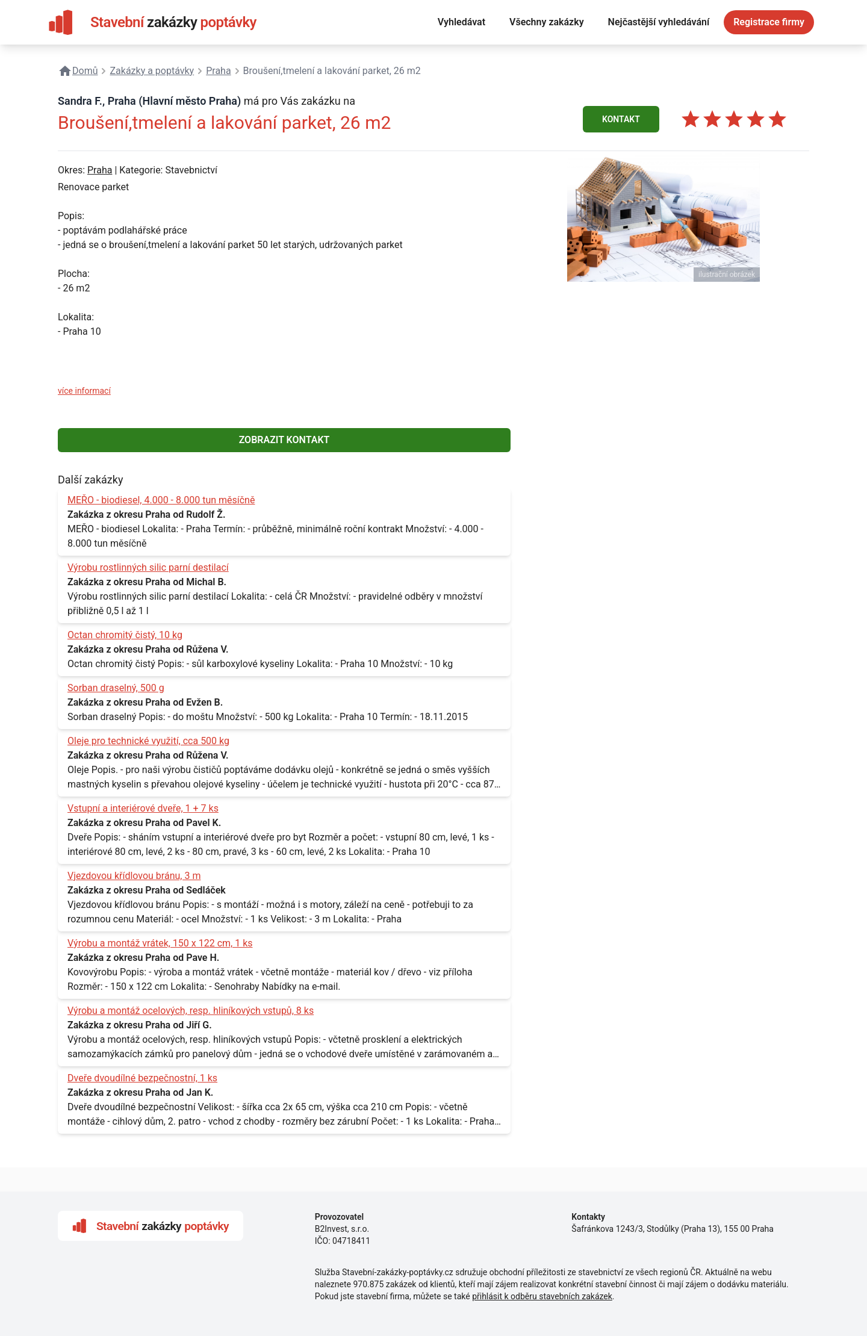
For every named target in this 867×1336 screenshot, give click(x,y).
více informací (84, 391)
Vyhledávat (461, 22)
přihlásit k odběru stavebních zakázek (542, 1296)
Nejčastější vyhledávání (659, 22)
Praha (99, 170)
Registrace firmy (768, 22)
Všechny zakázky (546, 22)
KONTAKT (621, 119)
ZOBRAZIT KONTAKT (284, 440)
